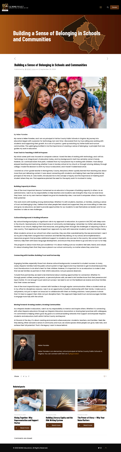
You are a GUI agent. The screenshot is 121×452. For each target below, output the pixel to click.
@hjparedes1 (74, 354)
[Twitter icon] (99, 448)
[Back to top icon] (106, 448)
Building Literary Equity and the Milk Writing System (59, 418)
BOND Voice (31, 69)
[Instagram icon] (101, 448)
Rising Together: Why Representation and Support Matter (26, 420)
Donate (114, 7)
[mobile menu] (100, 7)
